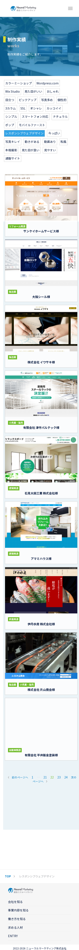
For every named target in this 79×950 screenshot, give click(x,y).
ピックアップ (27, 100)
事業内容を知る (18, 910)
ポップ (9, 125)
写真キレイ (12, 141)
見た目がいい (33, 91)
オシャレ (36, 108)
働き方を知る (17, 919)
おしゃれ (53, 91)
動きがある (32, 141)
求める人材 (15, 927)
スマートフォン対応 (35, 116)
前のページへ (20, 777)
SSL (22, 108)
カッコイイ (54, 108)
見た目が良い (30, 150)
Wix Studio (12, 91)
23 (59, 777)
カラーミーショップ (18, 83)
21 (45, 777)
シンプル (11, 116)
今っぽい (54, 133)
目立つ (9, 100)
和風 (63, 141)
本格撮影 (11, 150)
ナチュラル (60, 116)
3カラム (10, 108)
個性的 (62, 100)
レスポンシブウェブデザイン (24, 133)
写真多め (47, 100)
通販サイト (12, 158)
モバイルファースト (32, 125)
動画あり (50, 141)
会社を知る (15, 902)
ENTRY (13, 936)
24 (66, 777)
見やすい (50, 150)
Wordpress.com (47, 83)
